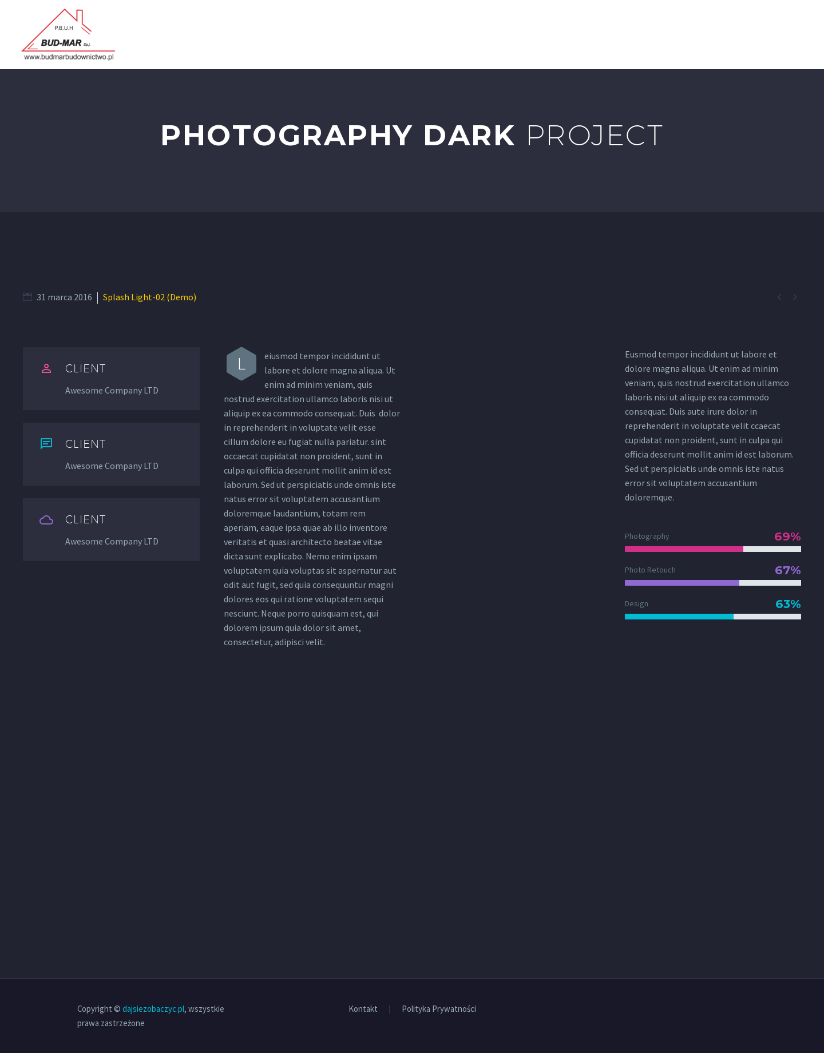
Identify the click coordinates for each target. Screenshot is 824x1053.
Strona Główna (578, 34)
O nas (653, 34)
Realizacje (714, 34)
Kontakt (782, 34)
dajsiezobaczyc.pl (153, 1008)
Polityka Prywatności (439, 1009)
